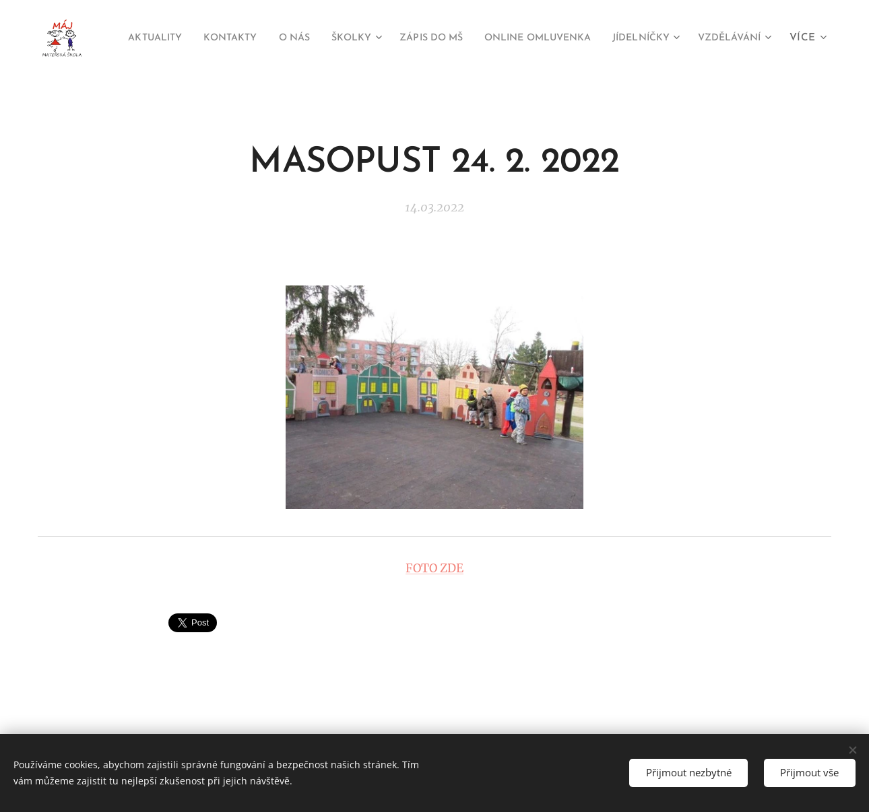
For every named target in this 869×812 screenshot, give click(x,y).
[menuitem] (192, 38)
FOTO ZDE (434, 567)
